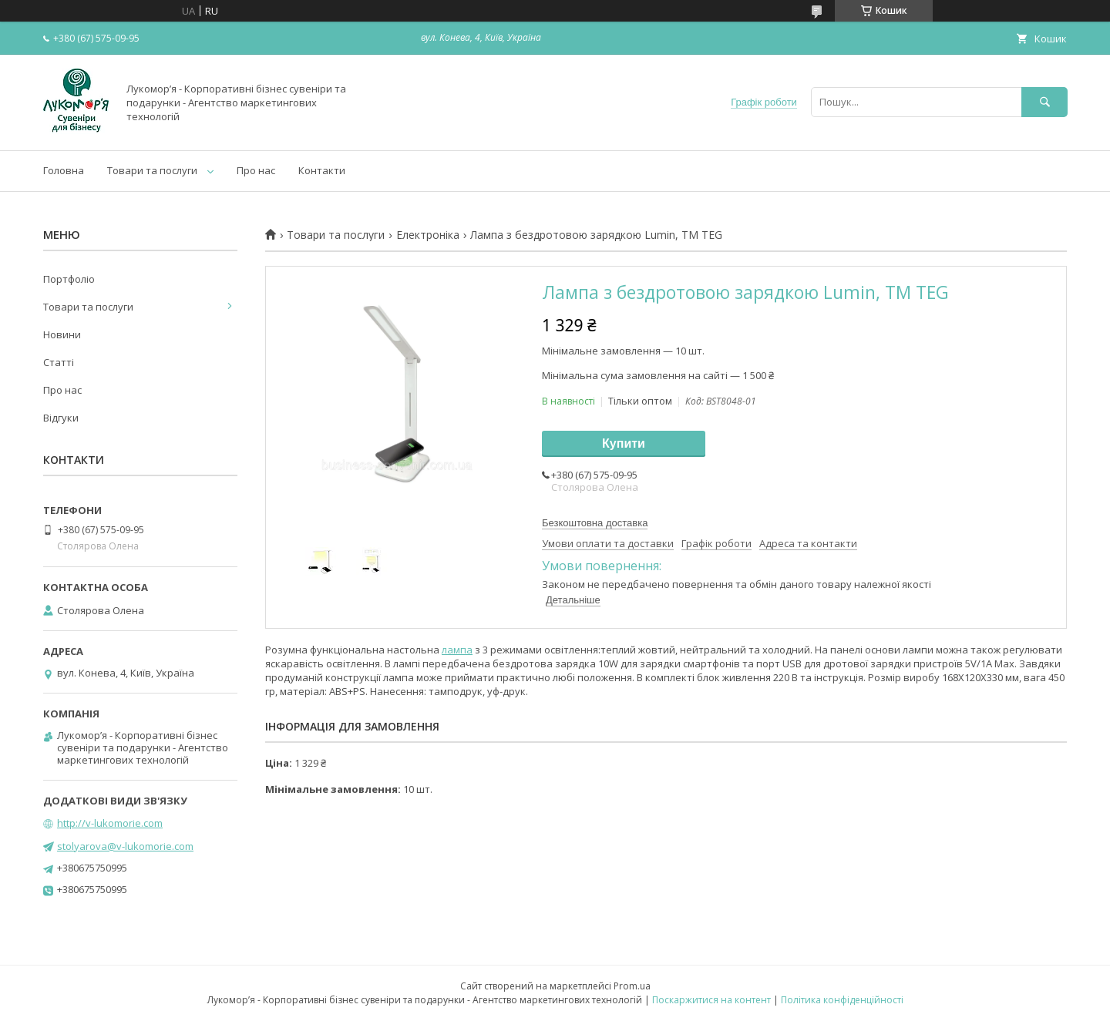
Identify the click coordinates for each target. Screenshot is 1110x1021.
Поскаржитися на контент (711, 999)
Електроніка (427, 235)
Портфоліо (69, 279)
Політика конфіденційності (842, 999)
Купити (623, 443)
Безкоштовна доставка (595, 523)
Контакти (321, 170)
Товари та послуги (152, 170)
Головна (63, 170)
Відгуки (61, 418)
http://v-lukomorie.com (110, 823)
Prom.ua (632, 985)
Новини (62, 334)
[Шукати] (1044, 102)
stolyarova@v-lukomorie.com (125, 846)
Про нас (256, 170)
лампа (457, 650)
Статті (58, 362)
